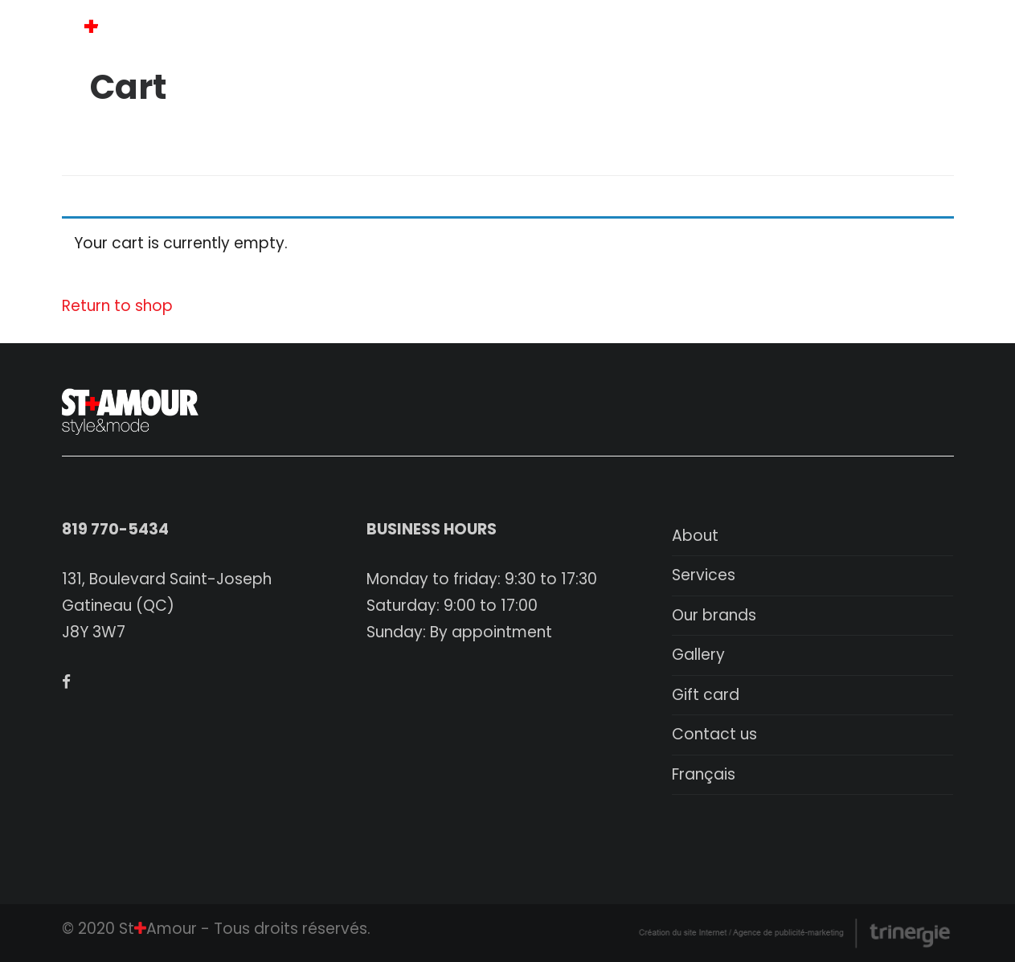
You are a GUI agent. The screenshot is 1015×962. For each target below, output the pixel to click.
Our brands (714, 615)
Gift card (705, 695)
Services (703, 575)
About (695, 535)
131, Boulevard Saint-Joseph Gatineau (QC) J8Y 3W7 (167, 605)
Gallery (698, 654)
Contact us (714, 734)
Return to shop (117, 306)
